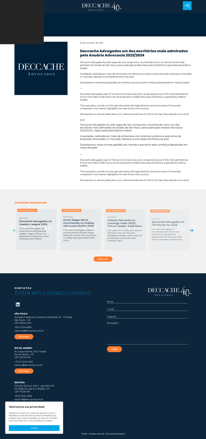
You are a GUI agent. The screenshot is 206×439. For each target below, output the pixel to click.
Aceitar (34, 428)
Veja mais (103, 259)
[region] (34, 418)
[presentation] (15, 230)
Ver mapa (24, 336)
